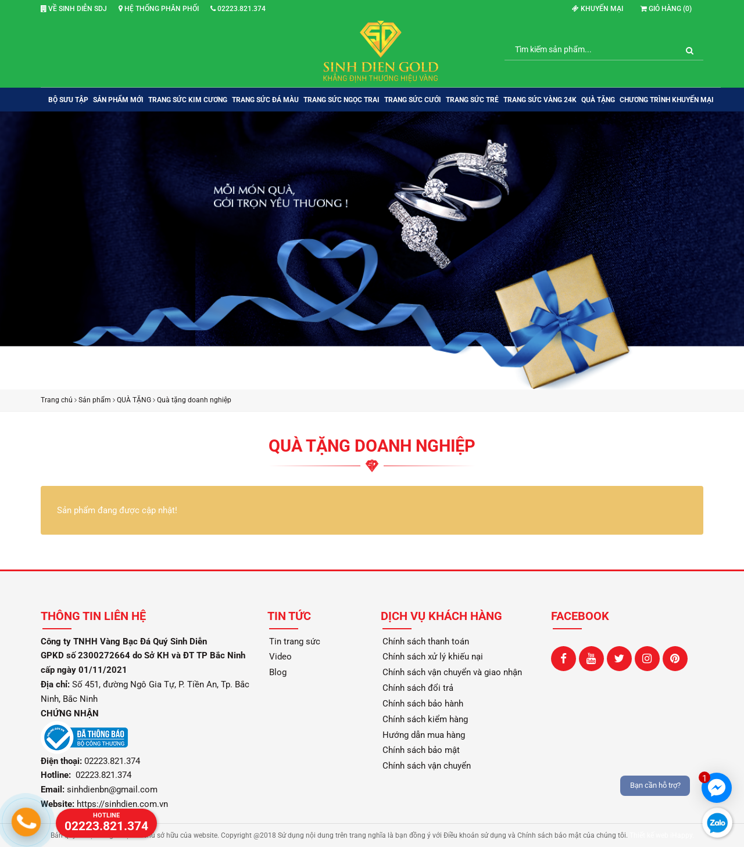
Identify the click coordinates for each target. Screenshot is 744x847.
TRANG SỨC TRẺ (472, 100)
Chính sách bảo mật (421, 750)
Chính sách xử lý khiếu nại (432, 656)
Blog (278, 672)
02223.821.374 (238, 9)
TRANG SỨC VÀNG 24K (540, 100)
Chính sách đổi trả (417, 688)
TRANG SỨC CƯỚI (412, 100)
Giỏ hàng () (666, 9)
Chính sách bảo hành (422, 703)
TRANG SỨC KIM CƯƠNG (187, 100)
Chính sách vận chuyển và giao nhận (452, 672)
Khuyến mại (597, 9)
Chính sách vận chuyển (426, 766)
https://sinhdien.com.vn (122, 804)
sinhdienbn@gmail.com (112, 789)
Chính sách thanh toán (425, 641)
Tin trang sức (294, 641)
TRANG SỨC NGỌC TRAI (341, 100)
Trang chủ (57, 400)
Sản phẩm (94, 400)
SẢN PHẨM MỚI (118, 100)
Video (280, 656)
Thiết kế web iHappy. (661, 835)
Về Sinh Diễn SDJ (74, 9)
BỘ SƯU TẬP (68, 100)
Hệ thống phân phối (159, 9)
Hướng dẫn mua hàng (423, 735)
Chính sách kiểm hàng (425, 719)
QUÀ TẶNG (598, 100)
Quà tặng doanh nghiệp (194, 400)
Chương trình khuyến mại (667, 100)
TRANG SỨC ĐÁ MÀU (265, 100)
